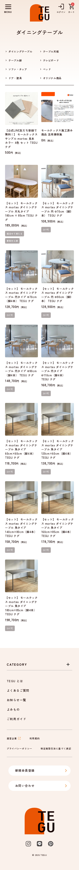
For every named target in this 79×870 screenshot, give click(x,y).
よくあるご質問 (18, 690)
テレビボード (51, 60)
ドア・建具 (15, 78)
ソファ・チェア (17, 69)
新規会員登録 (41, 770)
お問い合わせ (41, 785)
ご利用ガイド (16, 719)
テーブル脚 (15, 60)
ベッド (47, 69)
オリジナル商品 (52, 78)
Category (39, 664)
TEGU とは (15, 681)
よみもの (13, 709)
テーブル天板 (51, 51)
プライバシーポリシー (19, 748)
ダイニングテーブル (20, 51)
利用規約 (34, 738)
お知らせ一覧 (16, 700)
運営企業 (14, 738)
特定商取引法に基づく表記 (56, 748)
